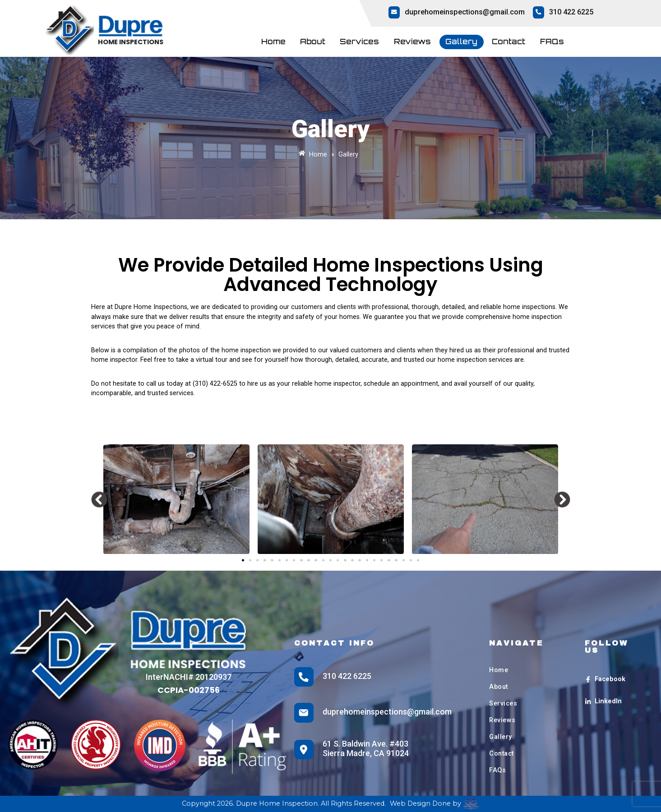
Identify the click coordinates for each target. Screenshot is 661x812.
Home (273, 41)
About (312, 41)
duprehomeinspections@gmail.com (465, 12)
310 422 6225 (571, 12)
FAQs (552, 41)
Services (359, 41)
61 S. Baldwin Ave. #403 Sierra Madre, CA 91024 (366, 748)
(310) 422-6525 (215, 384)
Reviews (412, 41)
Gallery (461, 41)
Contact (508, 41)
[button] (99, 545)
